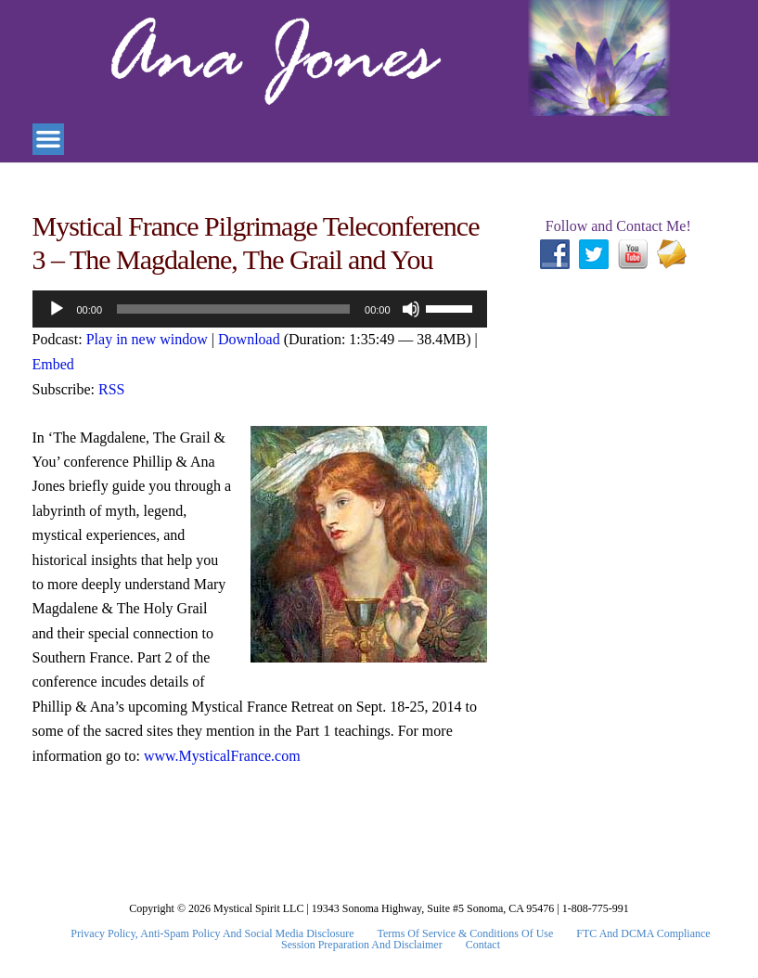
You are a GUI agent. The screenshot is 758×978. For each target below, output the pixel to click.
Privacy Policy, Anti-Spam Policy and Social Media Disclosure (212, 933)
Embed (53, 364)
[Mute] (411, 309)
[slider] (233, 309)
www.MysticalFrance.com (222, 756)
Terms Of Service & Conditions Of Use (466, 933)
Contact (483, 944)
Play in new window (147, 339)
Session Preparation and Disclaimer (362, 944)
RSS (111, 389)
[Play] (56, 309)
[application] (259, 309)
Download (249, 339)
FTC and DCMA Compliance (643, 933)
